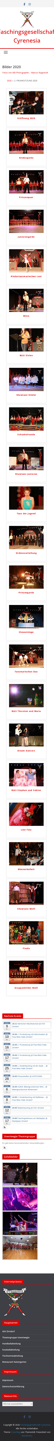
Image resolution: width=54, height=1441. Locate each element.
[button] (4, 1127)
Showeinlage (26, 632)
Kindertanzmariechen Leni (26, 276)
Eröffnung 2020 (26, 118)
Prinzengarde (26, 592)
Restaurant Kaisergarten (14, 1361)
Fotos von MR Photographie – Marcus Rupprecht (25, 72)
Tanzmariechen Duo (26, 671)
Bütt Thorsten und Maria (26, 711)
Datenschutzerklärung (13, 1386)
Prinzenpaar (26, 197)
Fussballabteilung (11, 1349)
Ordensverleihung (26, 553)
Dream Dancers (26, 750)
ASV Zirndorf (8, 1331)
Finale (26, 948)
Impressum (7, 1380)
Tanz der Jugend (26, 513)
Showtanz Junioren (26, 474)
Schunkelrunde (26, 434)
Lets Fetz (26, 829)
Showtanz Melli (26, 909)
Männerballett (26, 869)
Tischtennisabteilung (12, 1355)
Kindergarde (26, 158)
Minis (26, 316)
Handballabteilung (11, 1343)
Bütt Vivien (26, 355)
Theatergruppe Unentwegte (16, 1337)
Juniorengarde (26, 237)
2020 (9, 80)
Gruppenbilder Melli (26, 988)
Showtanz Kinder (26, 395)
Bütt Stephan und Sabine (26, 790)
